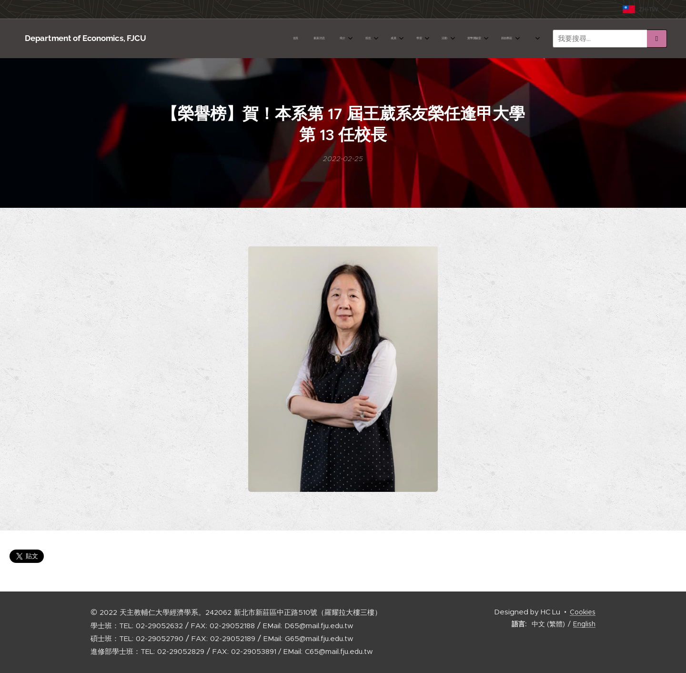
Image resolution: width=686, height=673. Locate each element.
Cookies (582, 612)
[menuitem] (345, 39)
